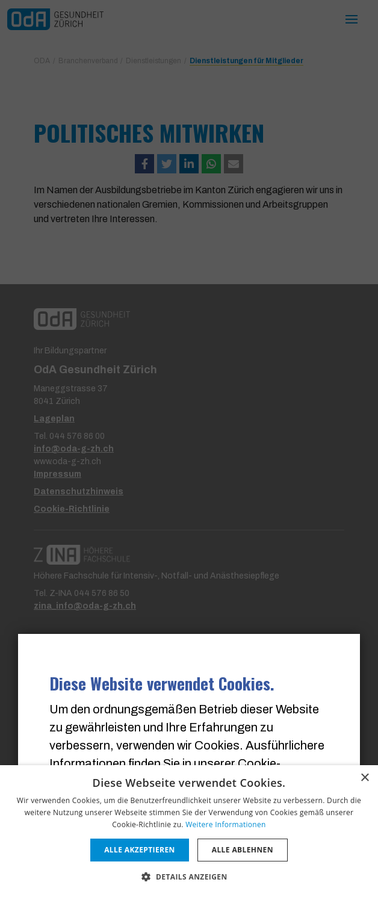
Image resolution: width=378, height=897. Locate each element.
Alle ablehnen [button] (242, 850)
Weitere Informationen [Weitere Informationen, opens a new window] (225, 824)
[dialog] (189, 831)
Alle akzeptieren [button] (139, 850)
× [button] (364, 778)
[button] (188, 877)
